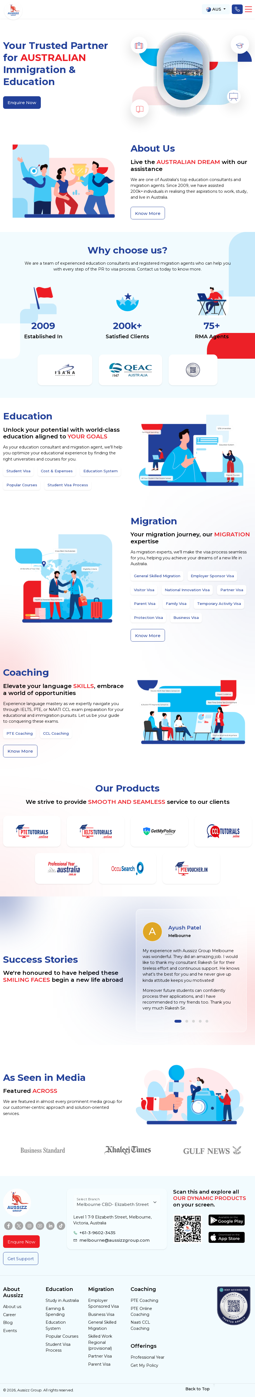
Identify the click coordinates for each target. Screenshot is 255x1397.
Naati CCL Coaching (140, 1325)
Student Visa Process (58, 1347)
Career (9, 1314)
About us (12, 1306)
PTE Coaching (144, 1300)
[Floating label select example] (116, 1202)
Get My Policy (144, 1365)
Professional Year (147, 1357)
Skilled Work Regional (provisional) (100, 1342)
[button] (248, 9)
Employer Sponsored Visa (103, 1303)
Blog (8, 1322)
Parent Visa (99, 1364)
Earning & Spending (55, 1311)
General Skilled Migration (102, 1325)
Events (10, 1330)
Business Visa (101, 1314)
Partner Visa (100, 1356)
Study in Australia (62, 1300)
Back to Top (200, 1388)
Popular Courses (62, 1336)
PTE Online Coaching (141, 1311)
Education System (56, 1325)
